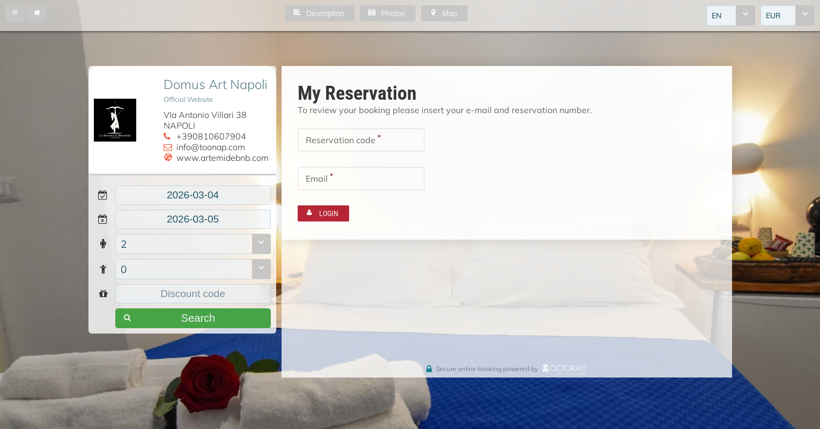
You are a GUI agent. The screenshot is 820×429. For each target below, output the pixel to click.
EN (716, 15)
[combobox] (730, 15)
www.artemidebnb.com (222, 157)
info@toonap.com (210, 147)
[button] (14, 13)
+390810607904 (211, 136)
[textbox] (193, 195)
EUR (773, 15)
